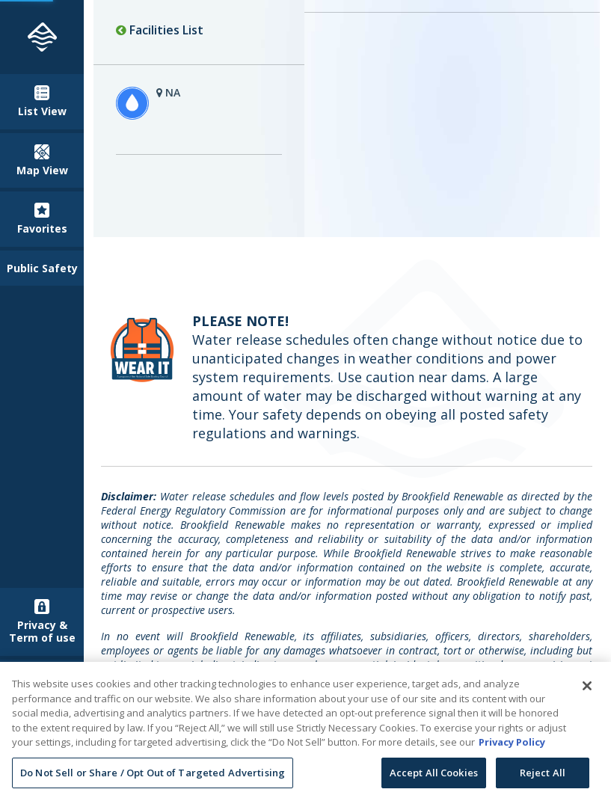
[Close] (587, 690)
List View (42, 101)
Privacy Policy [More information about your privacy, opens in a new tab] (512, 746)
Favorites (42, 219)
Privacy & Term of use (42, 622)
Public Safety (42, 268)
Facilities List (159, 30)
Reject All (542, 777)
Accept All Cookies (434, 777)
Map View (42, 160)
